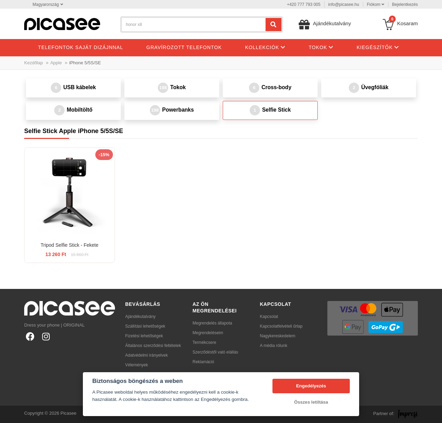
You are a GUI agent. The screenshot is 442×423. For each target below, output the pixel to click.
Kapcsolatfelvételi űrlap (281, 326)
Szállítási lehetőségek (145, 326)
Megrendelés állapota (212, 323)
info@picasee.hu (343, 4)
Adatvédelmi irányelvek (146, 355)
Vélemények (136, 365)
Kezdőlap (33, 62)
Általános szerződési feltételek (153, 345)
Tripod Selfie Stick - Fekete (69, 245)
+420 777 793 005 (303, 4)
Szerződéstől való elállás (215, 352)
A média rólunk (273, 345)
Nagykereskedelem (278, 335)
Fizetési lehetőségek (144, 335)
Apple (56, 62)
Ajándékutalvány (140, 316)
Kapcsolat (269, 316)
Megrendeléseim (208, 332)
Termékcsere (205, 342)
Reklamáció (203, 361)
